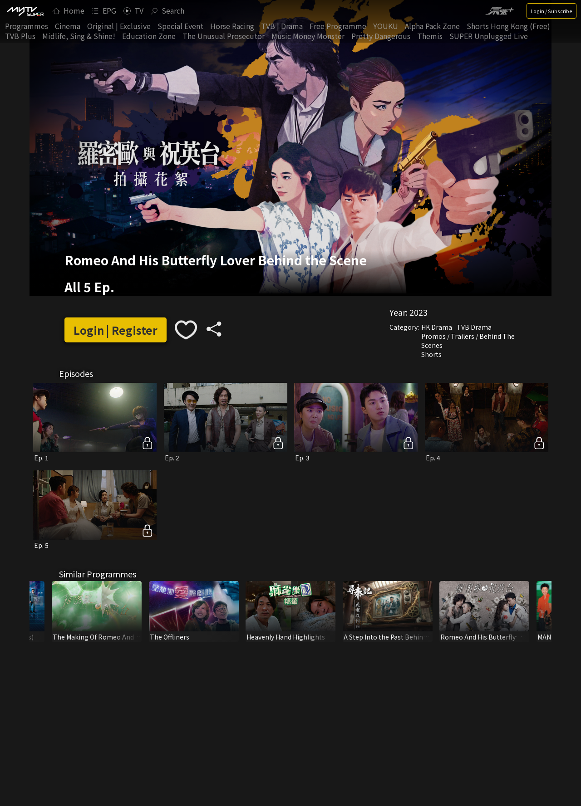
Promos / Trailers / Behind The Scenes (468, 341)
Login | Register (116, 330)
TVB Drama (474, 327)
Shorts (431, 354)
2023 (418, 312)
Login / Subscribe (551, 11)
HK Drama (436, 327)
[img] (25, 11)
